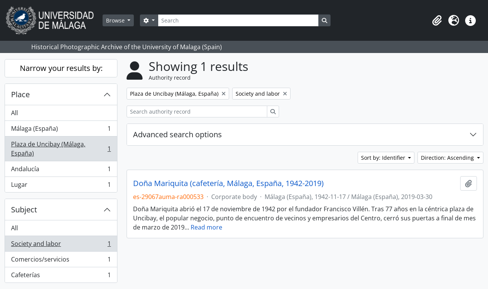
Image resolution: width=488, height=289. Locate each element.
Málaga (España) (61, 130)
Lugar (61, 186)
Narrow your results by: (61, 68)
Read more (206, 227)
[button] (437, 20)
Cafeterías (61, 276)
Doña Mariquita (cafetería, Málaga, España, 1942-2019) (228, 183)
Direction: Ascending (448, 157)
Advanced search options (177, 134)
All (14, 113)
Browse (116, 20)
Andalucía (61, 170)
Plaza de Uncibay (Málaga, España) (61, 148)
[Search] (238, 20)
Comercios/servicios (61, 261)
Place (20, 94)
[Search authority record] (197, 111)
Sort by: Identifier (384, 157)
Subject (24, 209)
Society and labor (61, 245)
